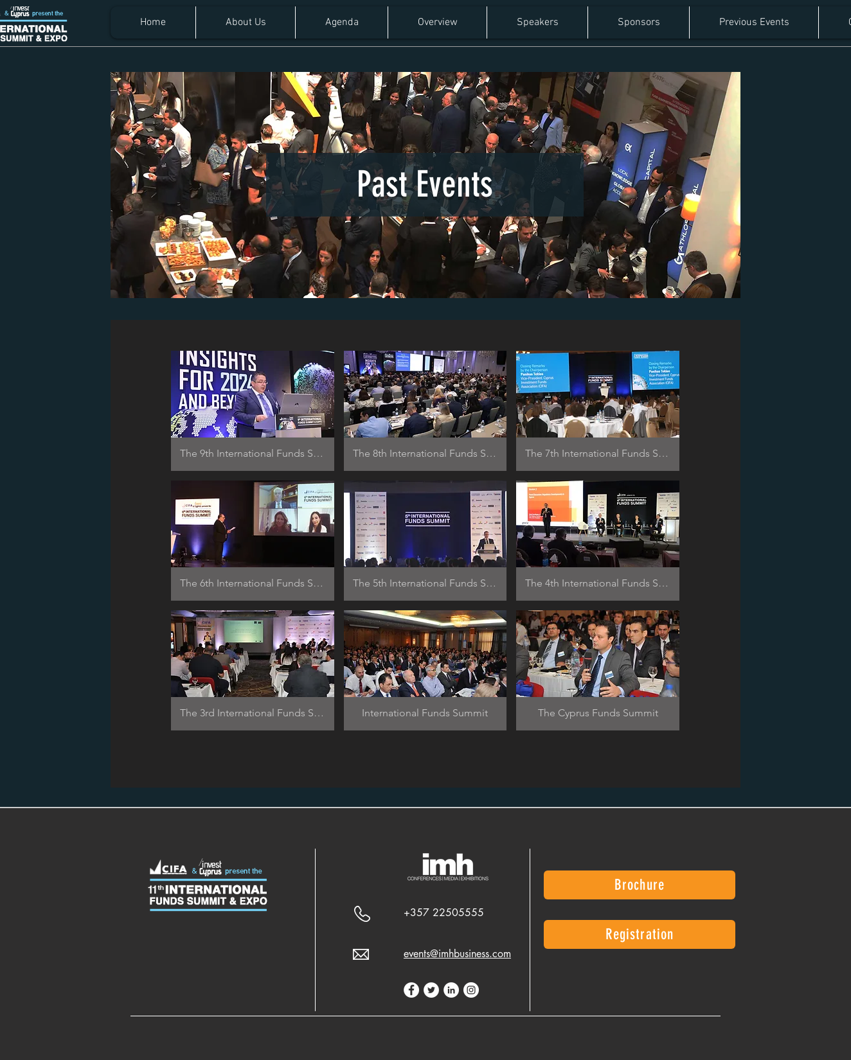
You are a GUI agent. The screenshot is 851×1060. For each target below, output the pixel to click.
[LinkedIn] (451, 990)
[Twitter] (431, 990)
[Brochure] (639, 884)
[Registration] (639, 934)
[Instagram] (471, 990)
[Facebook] (411, 990)
